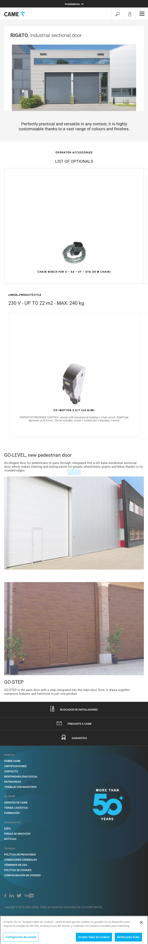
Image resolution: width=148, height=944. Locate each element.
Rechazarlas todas (128, 938)
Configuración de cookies (21, 938)
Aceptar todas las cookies (94, 938)
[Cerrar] (141, 923)
